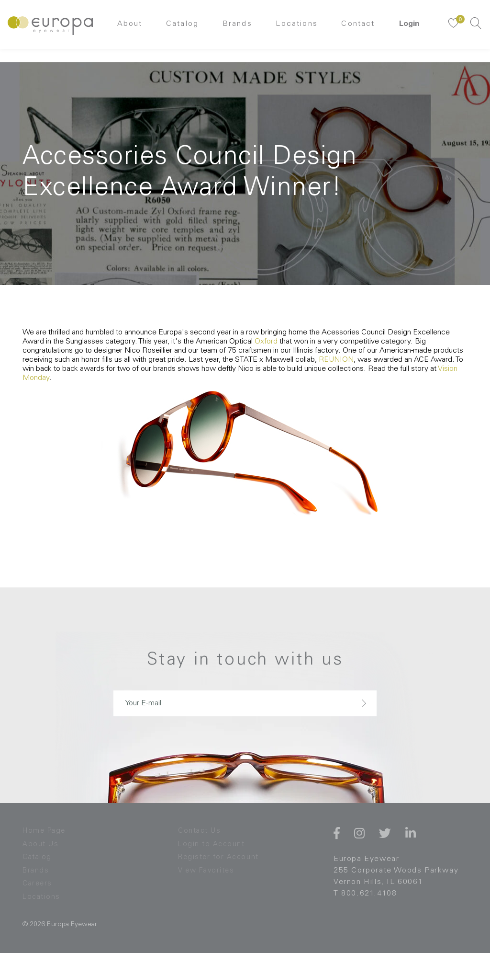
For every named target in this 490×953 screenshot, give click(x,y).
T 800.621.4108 (365, 893)
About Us (41, 844)
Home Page (45, 831)
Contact (364, 31)
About (124, 31)
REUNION (336, 360)
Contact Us (200, 831)
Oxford (266, 341)
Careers (38, 883)
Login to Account (212, 844)
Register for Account (220, 857)
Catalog (180, 31)
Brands (237, 31)
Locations (300, 31)
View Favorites (208, 870)
